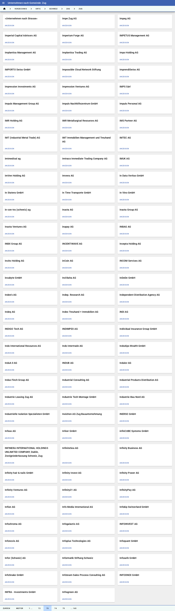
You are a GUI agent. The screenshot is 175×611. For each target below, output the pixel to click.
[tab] (4, 9)
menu (3, 2)
